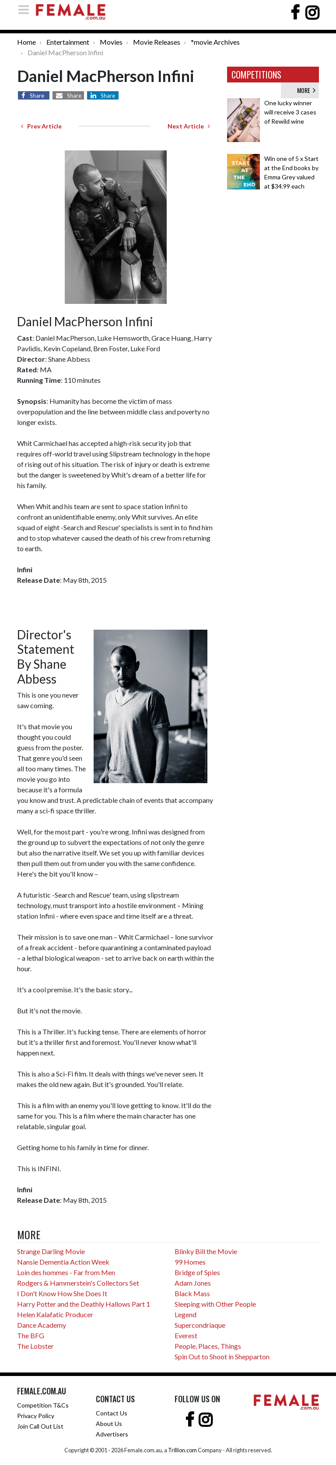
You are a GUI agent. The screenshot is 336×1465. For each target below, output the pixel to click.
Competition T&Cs (43, 1405)
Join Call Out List (40, 1426)
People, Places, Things (208, 1346)
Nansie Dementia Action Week (63, 1262)
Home (26, 42)
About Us (109, 1423)
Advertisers (112, 1434)
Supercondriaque (200, 1325)
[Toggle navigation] (26, 9)
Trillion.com (182, 1450)
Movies (111, 42)
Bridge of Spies (197, 1272)
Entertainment (67, 42)
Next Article (189, 126)
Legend (185, 1314)
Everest (186, 1335)
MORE (306, 90)
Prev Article (41, 126)
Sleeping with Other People (215, 1304)
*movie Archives (215, 42)
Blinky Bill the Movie (206, 1251)
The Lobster (35, 1346)
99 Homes (190, 1262)
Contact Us (111, 1413)
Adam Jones (193, 1283)
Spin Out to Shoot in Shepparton (222, 1356)
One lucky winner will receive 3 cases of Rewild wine (290, 112)
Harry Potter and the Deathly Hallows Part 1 (83, 1304)
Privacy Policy (35, 1415)
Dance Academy (41, 1325)
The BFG (30, 1335)
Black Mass (192, 1293)
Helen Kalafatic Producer (55, 1314)
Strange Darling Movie (51, 1251)
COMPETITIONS (256, 74)
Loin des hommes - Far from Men (66, 1272)
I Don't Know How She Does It (62, 1293)
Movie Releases (156, 42)
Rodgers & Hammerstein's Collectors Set (78, 1283)
